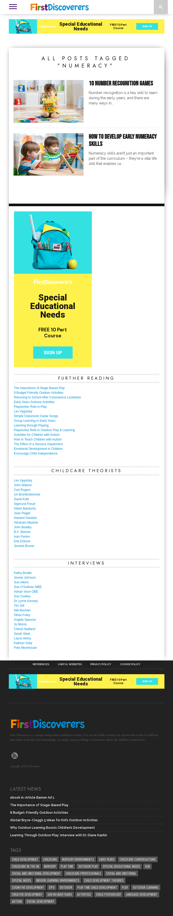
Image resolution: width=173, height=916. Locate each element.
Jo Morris (20, 624)
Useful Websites (70, 664)
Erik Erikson (22, 541)
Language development (141, 894)
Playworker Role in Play (30, 407)
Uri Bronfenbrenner (27, 494)
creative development (27, 894)
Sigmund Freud (24, 504)
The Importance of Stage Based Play (39, 388)
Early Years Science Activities (34, 402)
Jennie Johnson (25, 577)
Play (125, 887)
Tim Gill (19, 605)
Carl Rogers (22, 490)
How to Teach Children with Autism (38, 439)
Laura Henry (22, 638)
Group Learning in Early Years (35, 421)
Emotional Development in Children (38, 449)
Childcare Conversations (138, 859)
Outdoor (66, 887)
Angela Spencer (25, 619)
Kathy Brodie (23, 573)
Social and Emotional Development (36, 873)
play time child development (97, 887)
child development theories (104, 880)
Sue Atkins (21, 582)
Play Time (67, 866)
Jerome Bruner (24, 546)
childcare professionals (83, 873)
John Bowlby (23, 527)
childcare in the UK (25, 866)
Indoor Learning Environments (57, 880)
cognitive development (28, 887)
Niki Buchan (22, 610)
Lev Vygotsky (23, 411)
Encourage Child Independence (36, 453)
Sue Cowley (22, 596)
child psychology (108, 894)
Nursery (50, 866)
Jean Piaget (22, 513)
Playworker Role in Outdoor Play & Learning (44, 430)
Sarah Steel (22, 634)
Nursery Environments (78, 859)
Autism (17, 901)
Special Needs (21, 880)
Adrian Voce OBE (26, 591)
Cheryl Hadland (25, 629)
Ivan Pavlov (22, 536)
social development (40, 901)
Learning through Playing (31, 425)
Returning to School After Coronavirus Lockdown (47, 397)
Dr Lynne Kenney (26, 601)
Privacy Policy (100, 664)
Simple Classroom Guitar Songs (36, 416)
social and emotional (121, 873)
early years (107, 859)
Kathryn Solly (23, 643)
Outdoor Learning (145, 887)
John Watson (23, 485)
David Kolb (21, 499)
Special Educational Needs (121, 866)
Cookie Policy (130, 664)
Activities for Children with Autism (37, 435)
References (41, 664)
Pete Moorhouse (25, 648)
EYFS (52, 887)
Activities (84, 894)
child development (25, 859)
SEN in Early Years (59, 894)
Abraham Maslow (26, 522)
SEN (147, 866)
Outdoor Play (88, 866)
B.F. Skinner (22, 532)
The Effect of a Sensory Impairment (38, 444)
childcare (50, 859)
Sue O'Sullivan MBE (28, 587)
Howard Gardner (25, 518)
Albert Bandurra (25, 508)
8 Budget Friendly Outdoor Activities (39, 393)
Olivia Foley (22, 615)
